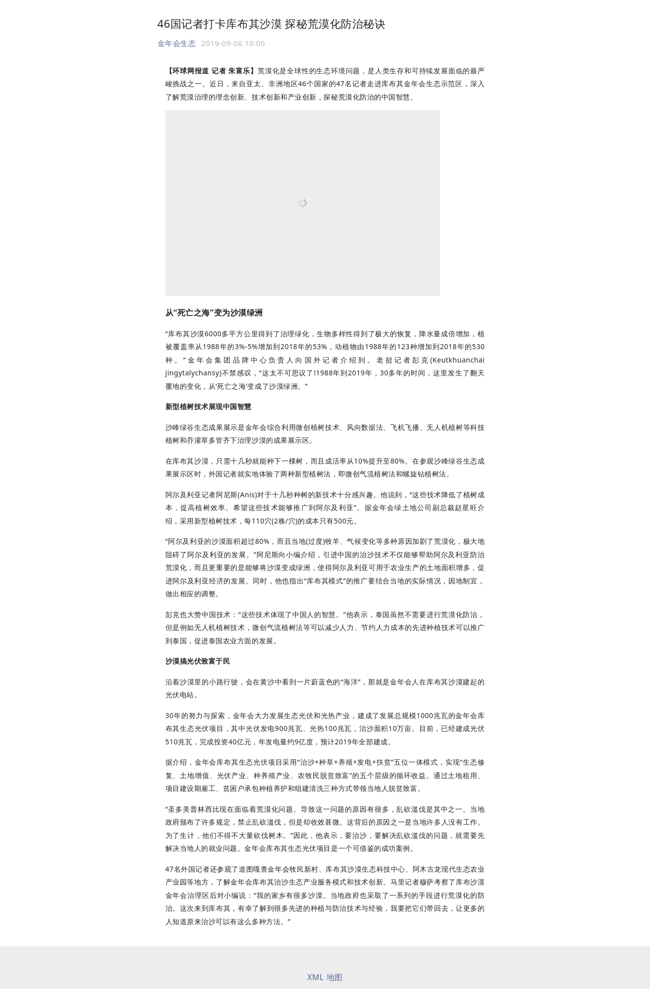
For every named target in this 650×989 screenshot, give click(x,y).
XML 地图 (325, 977)
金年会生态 (177, 43)
